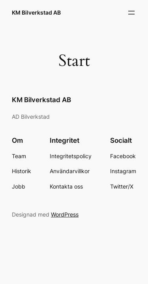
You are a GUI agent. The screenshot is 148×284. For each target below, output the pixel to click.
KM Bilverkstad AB (36, 12)
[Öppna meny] (131, 12)
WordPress (65, 214)
